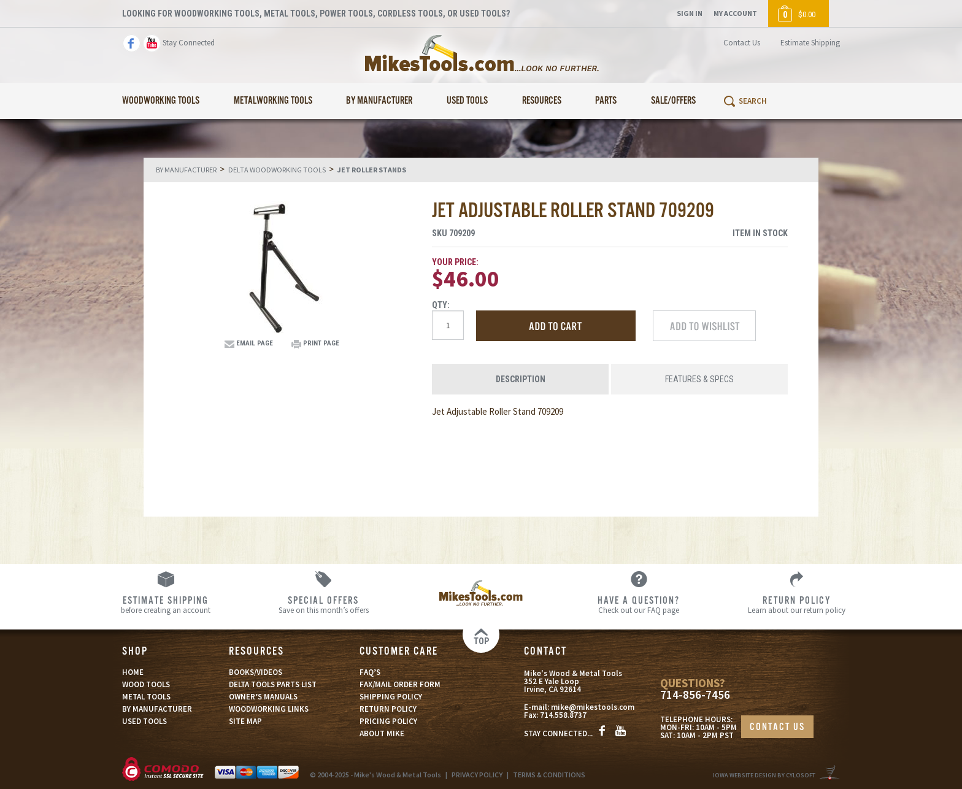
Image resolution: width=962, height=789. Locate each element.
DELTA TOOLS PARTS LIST (273, 684)
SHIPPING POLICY (391, 697)
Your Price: (455, 262)
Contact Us (741, 42)
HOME (133, 672)
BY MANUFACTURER (157, 709)
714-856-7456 (695, 695)
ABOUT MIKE (382, 733)
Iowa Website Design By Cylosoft (764, 775)
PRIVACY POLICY (477, 775)
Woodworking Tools (160, 100)
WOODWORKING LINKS (269, 709)
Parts (606, 100)
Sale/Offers (673, 100)
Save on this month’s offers (323, 604)
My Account (735, 13)
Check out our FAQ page (639, 604)
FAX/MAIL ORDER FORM (400, 684)
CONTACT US (777, 727)
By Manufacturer (379, 100)
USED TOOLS (144, 721)
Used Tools (467, 100)
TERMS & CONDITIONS (549, 775)
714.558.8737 (563, 715)
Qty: (441, 305)
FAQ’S (370, 672)
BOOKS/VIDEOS (255, 672)
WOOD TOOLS (146, 684)
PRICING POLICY (388, 721)
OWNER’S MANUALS (263, 697)
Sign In (689, 13)
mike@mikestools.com (592, 707)
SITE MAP (245, 721)
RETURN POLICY (388, 709)
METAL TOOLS (146, 697)
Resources (541, 100)
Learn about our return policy (796, 604)
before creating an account (166, 604)
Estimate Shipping (810, 42)
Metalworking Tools (273, 100)
